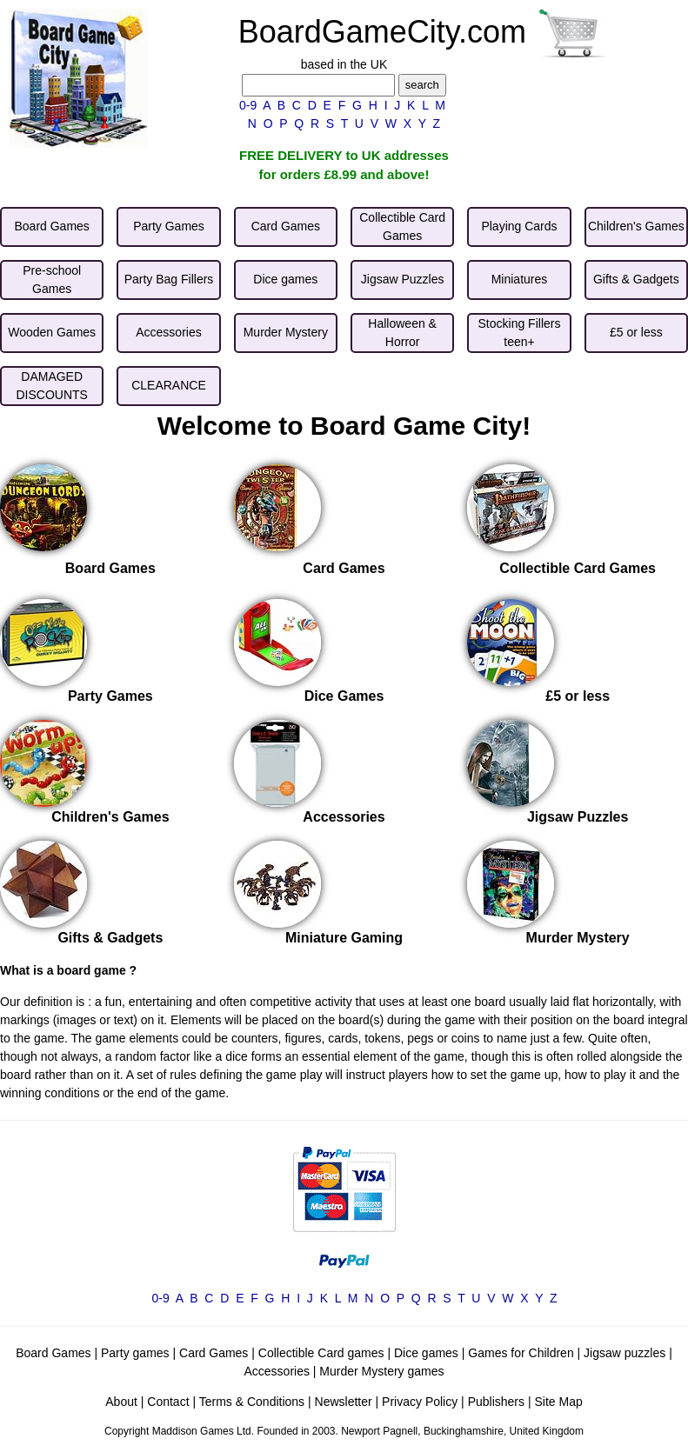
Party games (135, 1353)
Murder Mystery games (381, 1371)
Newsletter (343, 1402)
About (121, 1402)
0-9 (248, 105)
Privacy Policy (420, 1402)
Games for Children (520, 1353)
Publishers (496, 1402)
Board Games (53, 1353)
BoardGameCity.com (382, 32)
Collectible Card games (321, 1353)
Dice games (426, 1353)
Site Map (558, 1402)
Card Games (213, 1353)
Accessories (276, 1371)
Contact (168, 1402)
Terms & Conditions (251, 1402)
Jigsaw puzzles (624, 1353)
